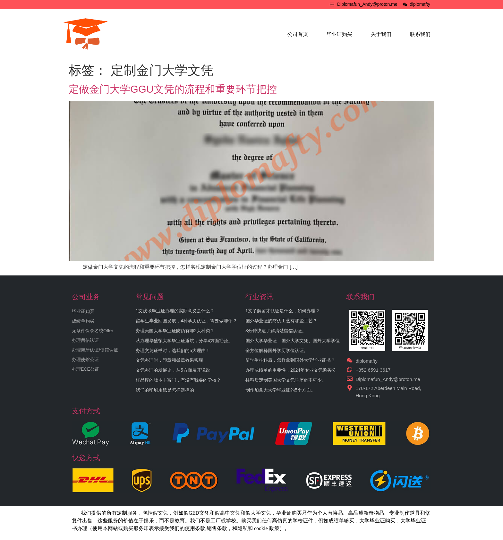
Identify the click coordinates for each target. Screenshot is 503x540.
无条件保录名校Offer (92, 330)
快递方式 (86, 458)
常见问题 (150, 297)
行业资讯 (259, 297)
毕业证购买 (339, 34)
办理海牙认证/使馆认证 (95, 349)
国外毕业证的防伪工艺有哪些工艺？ (281, 320)
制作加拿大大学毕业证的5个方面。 (280, 389)
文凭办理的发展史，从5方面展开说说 (173, 370)
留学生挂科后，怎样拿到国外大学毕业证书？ (290, 360)
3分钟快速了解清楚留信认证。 (275, 330)
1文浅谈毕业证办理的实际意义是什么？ (175, 310)
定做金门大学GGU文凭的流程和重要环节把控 (173, 89)
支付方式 (86, 411)
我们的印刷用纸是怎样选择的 (165, 389)
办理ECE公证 (85, 369)
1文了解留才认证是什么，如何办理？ (282, 310)
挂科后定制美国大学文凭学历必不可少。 (285, 380)
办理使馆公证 (85, 359)
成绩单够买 (341, 520)
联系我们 (420, 34)
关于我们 (381, 34)
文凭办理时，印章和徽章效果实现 (169, 360)
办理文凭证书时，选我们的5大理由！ (173, 350)
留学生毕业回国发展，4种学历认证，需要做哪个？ (186, 320)
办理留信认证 (85, 340)
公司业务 (86, 297)
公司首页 (297, 34)
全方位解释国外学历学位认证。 (276, 350)
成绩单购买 (83, 321)
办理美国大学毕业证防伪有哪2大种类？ (175, 330)
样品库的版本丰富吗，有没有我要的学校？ (178, 380)
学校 (298, 520)
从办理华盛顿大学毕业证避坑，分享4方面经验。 (184, 340)
